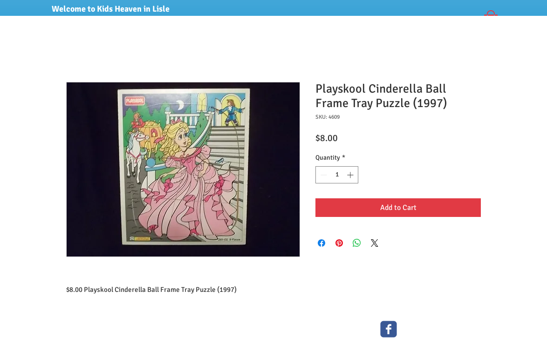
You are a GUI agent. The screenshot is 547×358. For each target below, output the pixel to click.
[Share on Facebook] (321, 243)
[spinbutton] (336, 175)
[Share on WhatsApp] (356, 243)
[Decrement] (322, 175)
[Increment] (351, 175)
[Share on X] (374, 243)
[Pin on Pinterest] (339, 243)
